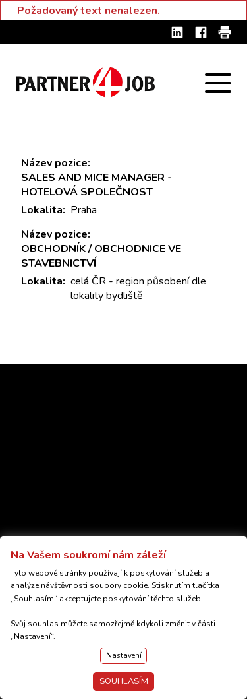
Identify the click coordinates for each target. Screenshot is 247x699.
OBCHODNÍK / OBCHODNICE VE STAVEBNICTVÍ (101, 256)
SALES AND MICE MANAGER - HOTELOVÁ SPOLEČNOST (96, 184)
